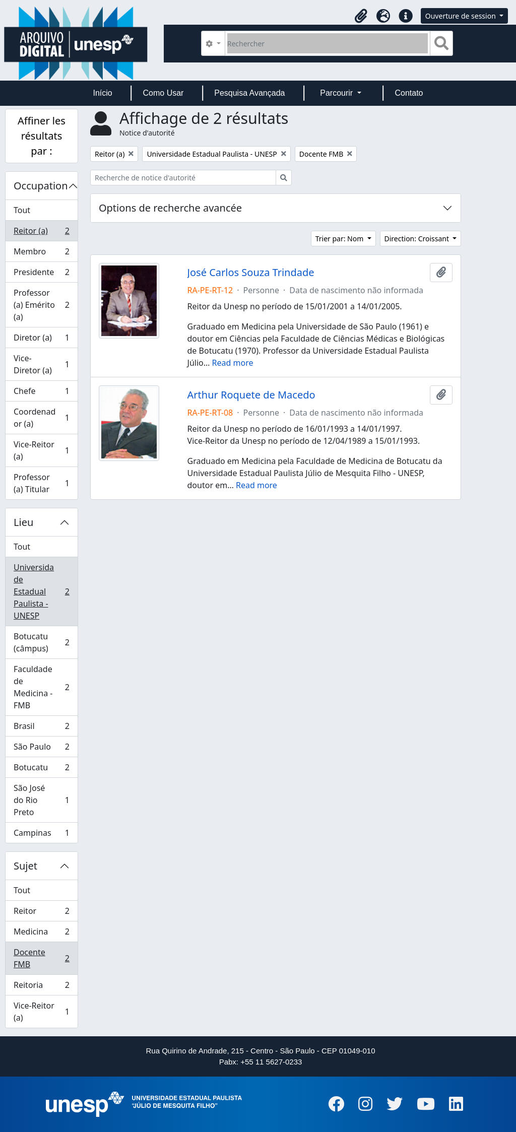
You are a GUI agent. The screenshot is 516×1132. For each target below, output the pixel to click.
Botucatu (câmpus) (41, 642)
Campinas (41, 835)
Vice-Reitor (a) (41, 450)
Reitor (41, 913)
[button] (361, 16)
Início (102, 93)
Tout (22, 210)
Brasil (41, 728)
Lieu (23, 522)
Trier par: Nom (340, 238)
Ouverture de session (461, 16)
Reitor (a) (41, 233)
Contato (409, 93)
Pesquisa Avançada (249, 93)
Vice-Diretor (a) (41, 364)
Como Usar (163, 93)
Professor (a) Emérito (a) (41, 304)
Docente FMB (41, 958)
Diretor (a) (41, 339)
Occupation (41, 185)
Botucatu (41, 769)
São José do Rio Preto (41, 800)
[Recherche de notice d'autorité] (183, 177)
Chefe (41, 393)
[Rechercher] (328, 43)
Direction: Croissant (417, 238)
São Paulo (41, 749)
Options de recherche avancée (170, 208)
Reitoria (41, 987)
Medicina (41, 933)
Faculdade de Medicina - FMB (41, 687)
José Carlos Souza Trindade (250, 273)
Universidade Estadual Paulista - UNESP (41, 591)
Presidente (41, 274)
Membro (41, 253)
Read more (232, 362)
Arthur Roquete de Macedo (251, 395)
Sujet (25, 866)
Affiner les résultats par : (42, 136)
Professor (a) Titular (41, 483)
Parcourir (337, 93)
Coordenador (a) (41, 417)
